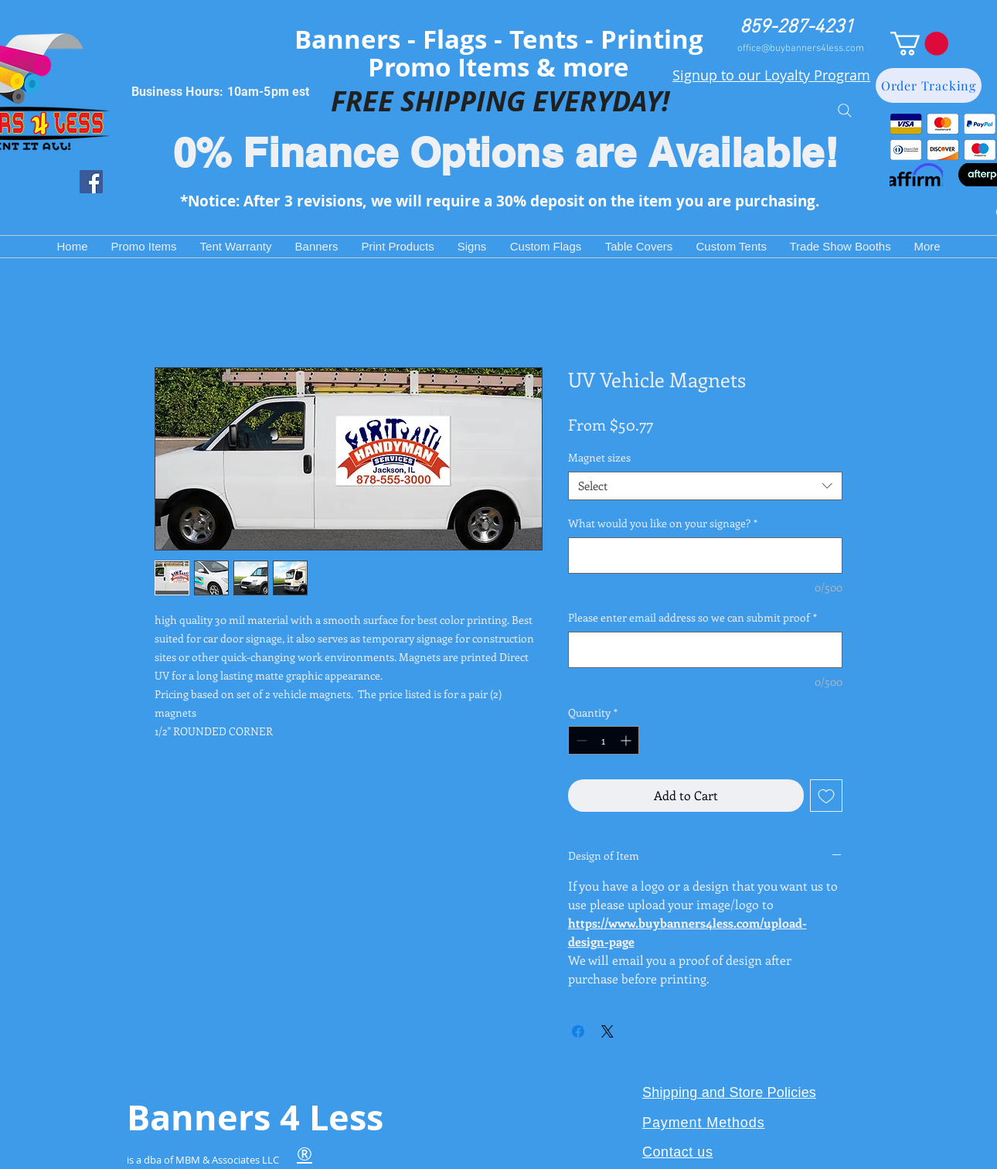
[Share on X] (607, 1031)
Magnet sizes (599, 457)
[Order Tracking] (929, 85)
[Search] (844, 110)
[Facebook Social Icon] (91, 181)
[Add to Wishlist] (826, 795)
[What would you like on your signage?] (705, 555)
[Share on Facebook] (578, 1031)
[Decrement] (580, 740)
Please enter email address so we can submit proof (692, 617)
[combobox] (705, 486)
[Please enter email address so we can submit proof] (705, 650)
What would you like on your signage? (662, 523)
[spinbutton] (604, 740)
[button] (919, 44)
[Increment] (627, 740)
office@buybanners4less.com (800, 49)
